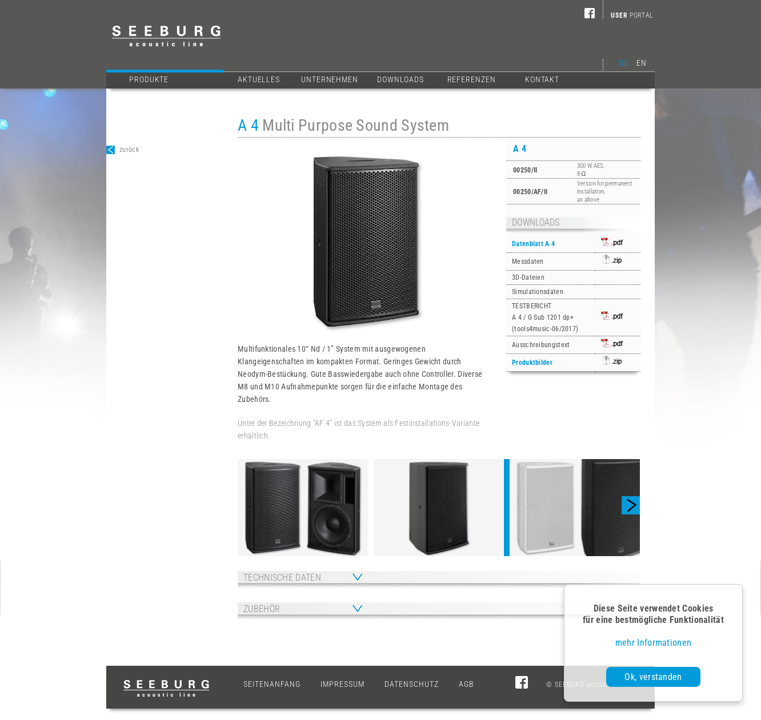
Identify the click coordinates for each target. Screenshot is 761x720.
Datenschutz (411, 684)
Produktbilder (532, 363)
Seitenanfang (272, 684)
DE (623, 62)
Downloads (400, 79)
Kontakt (542, 79)
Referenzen (471, 79)
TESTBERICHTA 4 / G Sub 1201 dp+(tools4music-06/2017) (545, 317)
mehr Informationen (653, 642)
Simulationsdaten (537, 292)
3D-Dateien (528, 277)
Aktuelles (259, 79)
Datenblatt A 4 (533, 244)
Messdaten (528, 262)
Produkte (173, 78)
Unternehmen (329, 79)
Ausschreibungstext (541, 345)
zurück (122, 150)
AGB (466, 684)
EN (641, 62)
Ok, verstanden (653, 676)
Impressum (343, 684)
